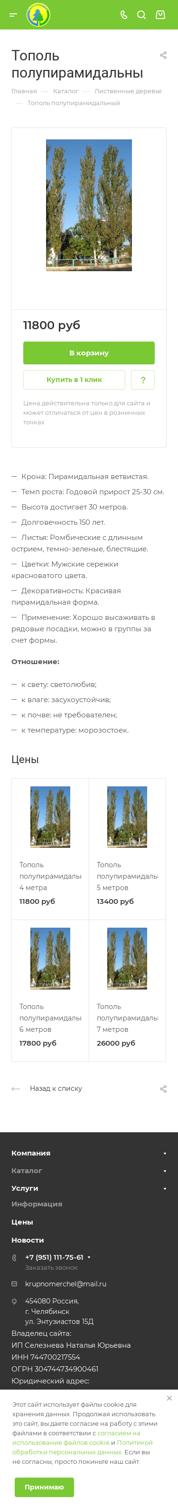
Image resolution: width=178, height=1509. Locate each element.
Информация (36, 1203)
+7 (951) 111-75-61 (54, 1257)
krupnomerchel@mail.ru (65, 1284)
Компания (30, 1152)
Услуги (24, 1188)
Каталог (26, 1170)
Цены (22, 1221)
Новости (27, 1239)
